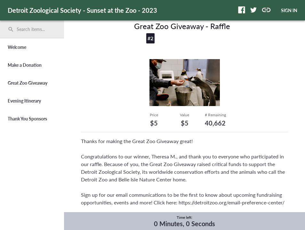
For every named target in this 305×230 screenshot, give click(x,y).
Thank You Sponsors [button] (27, 118)
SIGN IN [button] (289, 10)
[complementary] (184, 221)
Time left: (184, 217)
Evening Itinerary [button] (24, 100)
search (11, 29)
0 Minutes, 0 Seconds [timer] (184, 223)
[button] (241, 9)
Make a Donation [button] (25, 65)
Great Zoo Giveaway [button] (27, 83)
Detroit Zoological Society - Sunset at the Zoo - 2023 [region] (82, 10)
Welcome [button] (17, 47)
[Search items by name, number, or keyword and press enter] (34, 29)
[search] (32, 29)
